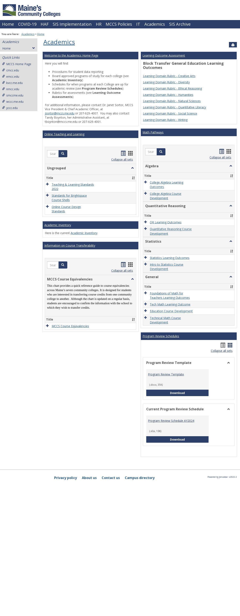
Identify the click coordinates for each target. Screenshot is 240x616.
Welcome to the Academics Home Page (71, 55)
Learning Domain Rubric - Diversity (166, 82)
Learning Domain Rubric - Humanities (168, 95)
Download (189, 392)
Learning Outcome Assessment (163, 55)
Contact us (111, 477)
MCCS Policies (119, 24)
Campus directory (140, 477)
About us (89, 477)
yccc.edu (10, 108)
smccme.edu (12, 95)
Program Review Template (166, 374)
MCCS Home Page (16, 64)
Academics (154, 24)
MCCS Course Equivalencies (70, 326)
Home (8, 24)
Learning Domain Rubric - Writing (165, 120)
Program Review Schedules (160, 336)
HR (98, 24)
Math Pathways (153, 132)
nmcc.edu (10, 89)
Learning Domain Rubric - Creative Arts (169, 76)
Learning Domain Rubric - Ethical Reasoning (172, 88)
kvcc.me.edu (12, 83)
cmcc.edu (10, 70)
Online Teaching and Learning (64, 134)
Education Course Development (171, 311)
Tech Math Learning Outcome (170, 304)
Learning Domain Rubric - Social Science (170, 113)
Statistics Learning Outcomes (169, 258)
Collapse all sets (122, 159)
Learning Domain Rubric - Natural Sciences (172, 101)
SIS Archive (180, 24)
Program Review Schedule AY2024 (171, 421)
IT (138, 24)
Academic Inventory (57, 225)
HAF (45, 24)
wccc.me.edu (13, 102)
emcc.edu (10, 77)
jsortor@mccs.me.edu (59, 113)
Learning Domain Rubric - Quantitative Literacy (174, 107)
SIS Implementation (72, 24)
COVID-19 (27, 24)
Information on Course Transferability (69, 245)
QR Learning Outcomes (165, 222)
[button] (63, 153)
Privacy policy (65, 477)
